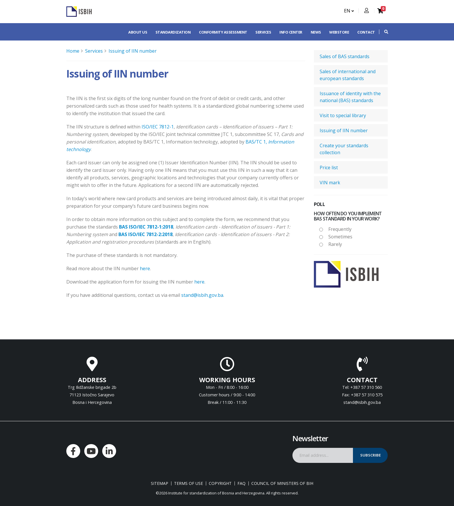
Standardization (173, 32)
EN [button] (349, 11)
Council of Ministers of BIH (282, 483)
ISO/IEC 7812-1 (158, 127)
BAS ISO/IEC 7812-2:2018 (145, 234)
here (145, 268)
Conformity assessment (223, 32)
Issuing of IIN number (133, 51)
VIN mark (330, 182)
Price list (329, 167)
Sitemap (159, 483)
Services (263, 32)
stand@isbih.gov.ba (202, 295)
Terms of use (188, 483)
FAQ (241, 483)
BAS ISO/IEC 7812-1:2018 (146, 227)
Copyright (220, 483)
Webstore (339, 32)
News (316, 32)
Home (72, 51)
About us (137, 32)
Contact (366, 32)
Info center (290, 32)
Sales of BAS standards (344, 56)
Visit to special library (343, 115)
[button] (383, 31)
